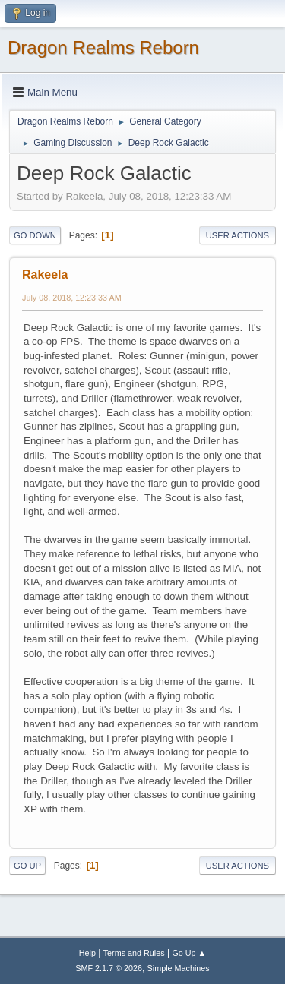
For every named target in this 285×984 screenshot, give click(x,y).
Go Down (35, 235)
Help (87, 952)
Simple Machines (178, 968)
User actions (237, 235)
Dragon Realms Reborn (103, 47)
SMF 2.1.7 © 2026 (108, 968)
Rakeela (45, 274)
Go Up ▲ (189, 952)
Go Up (27, 865)
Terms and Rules (134, 952)
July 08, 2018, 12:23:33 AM (72, 297)
